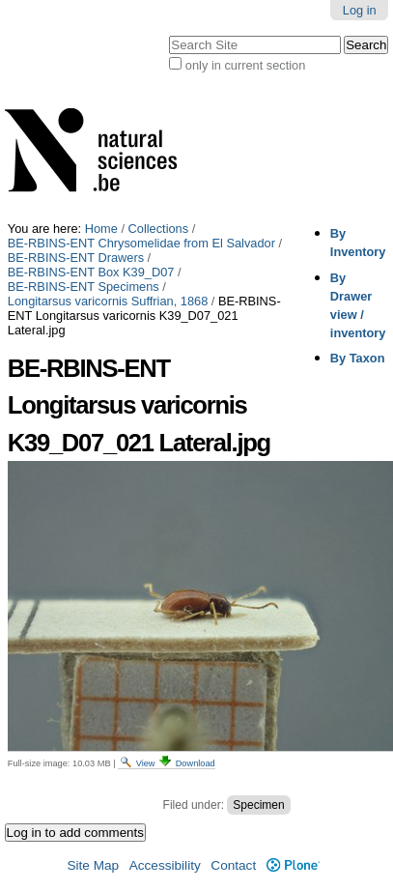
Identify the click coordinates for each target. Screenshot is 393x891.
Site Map (93, 865)
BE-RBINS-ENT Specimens (83, 286)
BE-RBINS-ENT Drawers (76, 257)
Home (101, 228)
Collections (158, 228)
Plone (293, 865)
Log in (360, 10)
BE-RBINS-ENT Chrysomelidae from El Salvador (141, 243)
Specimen (258, 805)
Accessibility (165, 865)
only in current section (245, 65)
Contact (233, 865)
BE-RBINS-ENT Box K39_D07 (91, 272)
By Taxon (357, 358)
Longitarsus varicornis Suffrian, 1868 (108, 301)
